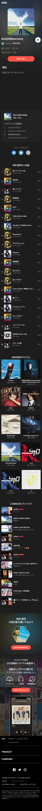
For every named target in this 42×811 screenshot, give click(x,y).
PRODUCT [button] (7, 751)
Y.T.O (31, 463)
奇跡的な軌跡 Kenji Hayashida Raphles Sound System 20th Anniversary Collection (31, 382)
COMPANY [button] (7, 759)
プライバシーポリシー (18, 781)
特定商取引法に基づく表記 (28, 784)
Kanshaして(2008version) (17, 131)
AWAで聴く (21, 59)
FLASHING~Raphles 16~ (31, 436)
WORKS (31, 408)
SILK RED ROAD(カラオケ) (17, 138)
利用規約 (4, 781)
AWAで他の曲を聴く (21, 647)
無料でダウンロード (21, 690)
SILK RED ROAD (20, 115)
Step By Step (11, 436)
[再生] (38, 40)
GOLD (11, 408)
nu (31, 491)
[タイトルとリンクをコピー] (28, 152)
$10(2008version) (13, 742)
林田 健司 (16, 43)
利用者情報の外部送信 (8, 784)
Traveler (10, 380)
